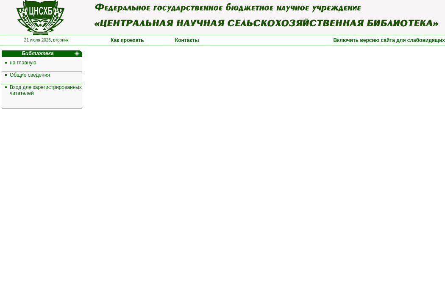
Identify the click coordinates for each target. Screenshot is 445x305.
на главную (23, 63)
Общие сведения (30, 75)
